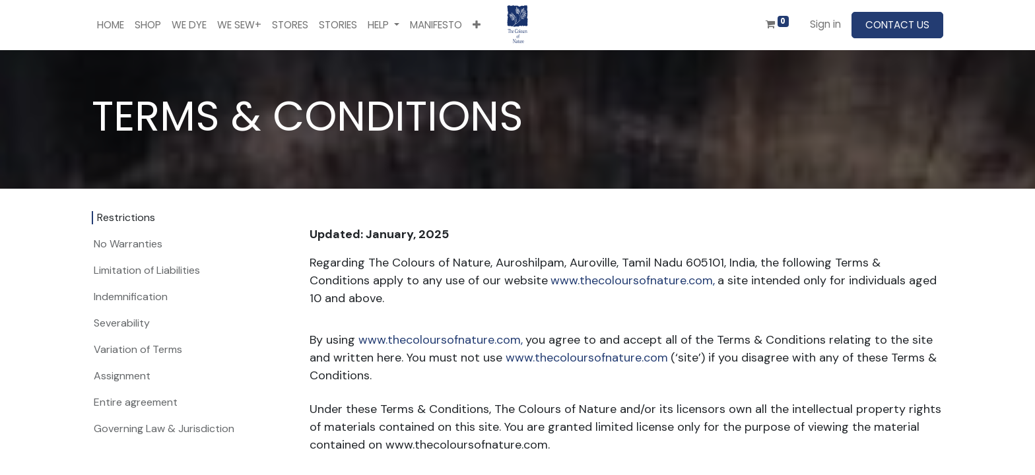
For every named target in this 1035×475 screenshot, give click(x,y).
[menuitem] (110, 25)
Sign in (825, 24)
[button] (476, 25)
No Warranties (128, 244)
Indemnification (131, 296)
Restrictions (126, 217)
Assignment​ (122, 376)
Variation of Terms (138, 349)
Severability (122, 323)
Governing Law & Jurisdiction (164, 428)
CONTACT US (897, 25)
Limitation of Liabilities (147, 270)
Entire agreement (136, 402)
